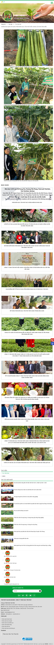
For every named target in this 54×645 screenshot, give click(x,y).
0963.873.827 (6, 610)
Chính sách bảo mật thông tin (8, 628)
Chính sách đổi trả (6, 626)
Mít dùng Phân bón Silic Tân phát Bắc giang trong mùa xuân (27, 310)
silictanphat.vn (8, 614)
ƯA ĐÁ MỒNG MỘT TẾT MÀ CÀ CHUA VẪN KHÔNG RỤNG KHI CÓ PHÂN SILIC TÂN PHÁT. (27, 289)
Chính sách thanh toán (7, 619)
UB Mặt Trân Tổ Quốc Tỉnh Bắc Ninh (12, 570)
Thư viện (11, 24)
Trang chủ (3, 24)
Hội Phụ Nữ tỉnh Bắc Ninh (10, 577)
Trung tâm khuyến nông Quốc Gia (11, 584)
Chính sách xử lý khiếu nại (7, 622)
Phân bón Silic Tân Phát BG (10, 634)
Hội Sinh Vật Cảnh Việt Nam (10, 563)
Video (3, 476)
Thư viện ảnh (5, 473)
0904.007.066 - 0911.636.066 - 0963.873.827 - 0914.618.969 (19, 608)
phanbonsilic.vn (16, 614)
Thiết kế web (26, 644)
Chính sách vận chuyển (7, 620)
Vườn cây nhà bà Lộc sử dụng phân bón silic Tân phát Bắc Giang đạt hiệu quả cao (27, 462)
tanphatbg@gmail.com (10, 612)
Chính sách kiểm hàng (7, 624)
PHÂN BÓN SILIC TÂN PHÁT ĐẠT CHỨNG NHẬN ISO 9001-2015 (27, 202)
